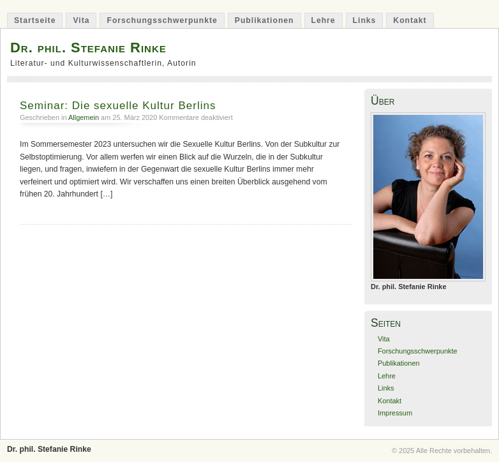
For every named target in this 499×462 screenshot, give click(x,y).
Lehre (323, 20)
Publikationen (264, 20)
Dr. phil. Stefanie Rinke (88, 48)
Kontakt (409, 20)
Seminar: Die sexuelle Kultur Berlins (118, 106)
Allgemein (83, 117)
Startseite (35, 20)
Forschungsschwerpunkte (162, 20)
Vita (81, 20)
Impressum (395, 413)
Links (364, 20)
